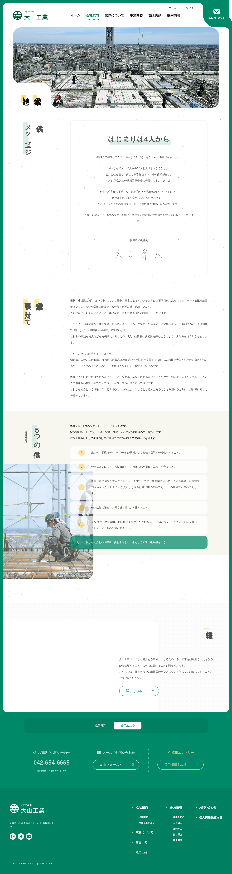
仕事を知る (178, 817)
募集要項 (177, 840)
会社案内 (92, 15)
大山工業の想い (128, 725)
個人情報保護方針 (210, 817)
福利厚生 (177, 829)
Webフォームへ (111, 765)
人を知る (177, 823)
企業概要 (100, 725)
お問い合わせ (208, 807)
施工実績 (155, 15)
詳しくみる (134, 691)
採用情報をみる (175, 765)
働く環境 (177, 834)
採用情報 (173, 15)
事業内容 (136, 15)
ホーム (75, 15)
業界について (114, 15)
